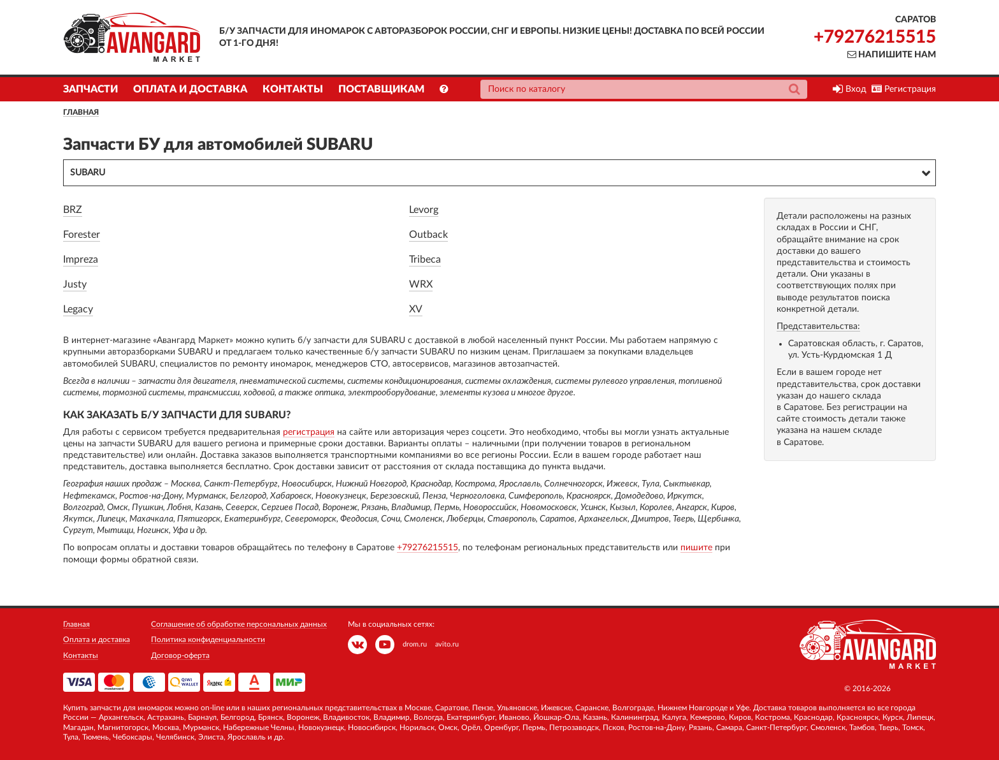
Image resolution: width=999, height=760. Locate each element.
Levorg (423, 210)
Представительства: (818, 326)
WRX (421, 284)
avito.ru (447, 644)
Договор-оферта (180, 655)
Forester (81, 235)
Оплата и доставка (190, 89)
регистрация (308, 432)
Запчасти (90, 89)
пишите (696, 547)
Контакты (292, 89)
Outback (428, 235)
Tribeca (425, 259)
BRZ (72, 210)
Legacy (78, 309)
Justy (75, 284)
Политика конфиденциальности (208, 639)
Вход (849, 89)
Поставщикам (381, 89)
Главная (81, 112)
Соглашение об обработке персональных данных (239, 624)
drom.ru (415, 644)
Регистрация (904, 89)
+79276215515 (875, 37)
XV (415, 309)
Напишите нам (891, 54)
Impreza (80, 259)
